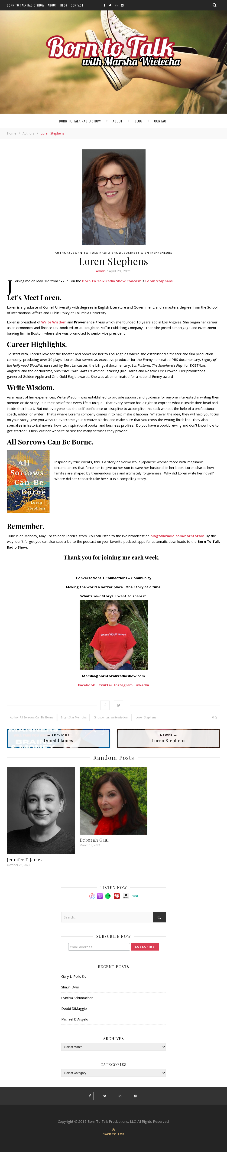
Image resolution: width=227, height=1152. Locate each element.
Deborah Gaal (94, 840)
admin (101, 271)
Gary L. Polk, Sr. (73, 976)
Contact (77, 5)
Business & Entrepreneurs (148, 252)
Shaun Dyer (70, 987)
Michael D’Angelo (74, 1019)
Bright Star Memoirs (74, 717)
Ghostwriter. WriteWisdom (111, 717)
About (52, 5)
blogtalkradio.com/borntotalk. (177, 535)
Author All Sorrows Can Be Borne (31, 717)
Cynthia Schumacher (77, 997)
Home (11, 133)
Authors (28, 133)
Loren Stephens (146, 717)
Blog (63, 5)
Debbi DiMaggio (74, 1008)
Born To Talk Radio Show (25, 5)
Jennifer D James (24, 859)
